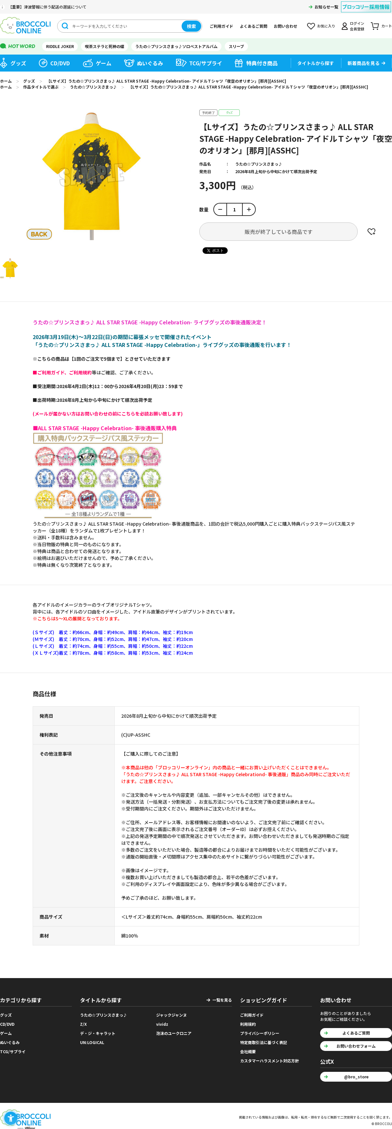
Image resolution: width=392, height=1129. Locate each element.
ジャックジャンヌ (171, 1015)
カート (386, 25)
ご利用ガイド (221, 26)
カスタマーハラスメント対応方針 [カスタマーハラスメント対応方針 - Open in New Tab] (269, 1060)
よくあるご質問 (253, 26)
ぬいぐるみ (150, 63)
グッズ (18, 63)
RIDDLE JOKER (60, 46)
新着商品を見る (364, 63)
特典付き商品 (262, 63)
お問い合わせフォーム (356, 1046)
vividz (162, 1024)
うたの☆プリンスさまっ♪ (258, 164)
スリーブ (236, 46)
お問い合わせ (285, 26)
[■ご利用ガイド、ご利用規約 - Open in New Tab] (62, 372)
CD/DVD (60, 63)
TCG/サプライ (205, 63)
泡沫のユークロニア (173, 1033)
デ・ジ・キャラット (97, 1033)
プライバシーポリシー (259, 1033)
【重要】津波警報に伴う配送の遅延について (47, 6)
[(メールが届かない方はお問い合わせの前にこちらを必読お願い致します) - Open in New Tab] (108, 413)
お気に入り (326, 25)
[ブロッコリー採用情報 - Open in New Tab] (366, 3)
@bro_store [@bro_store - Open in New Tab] (356, 1076)
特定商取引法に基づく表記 (263, 1042)
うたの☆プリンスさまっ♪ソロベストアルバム (176, 46)
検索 (191, 26)
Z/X (83, 1024)
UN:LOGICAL (92, 1042)
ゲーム (103, 63)
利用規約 (248, 1024)
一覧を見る (222, 1000)
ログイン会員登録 (357, 26)
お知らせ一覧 (326, 6)
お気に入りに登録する (371, 231)
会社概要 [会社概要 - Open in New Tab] (248, 1051)
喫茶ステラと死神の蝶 (104, 46)
